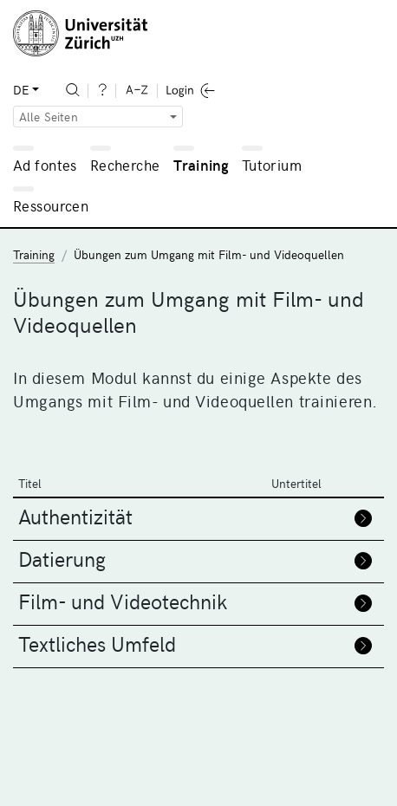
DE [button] (21, 89)
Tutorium (272, 164)
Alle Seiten (48, 116)
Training (201, 164)
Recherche (125, 164)
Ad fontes (45, 164)
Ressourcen (50, 205)
